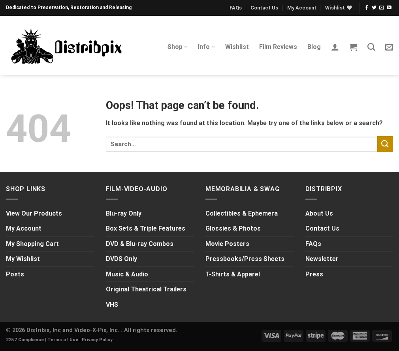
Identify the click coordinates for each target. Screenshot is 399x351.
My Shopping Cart (32, 244)
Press (314, 274)
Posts (15, 274)
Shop (178, 47)
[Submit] (385, 144)
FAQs (236, 8)
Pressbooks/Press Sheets (244, 259)
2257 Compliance (25, 339)
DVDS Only (121, 259)
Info (206, 47)
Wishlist (237, 47)
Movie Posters (227, 244)
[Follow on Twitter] (374, 8)
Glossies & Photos (233, 228)
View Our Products (34, 213)
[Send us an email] (381, 8)
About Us (319, 213)
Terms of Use (62, 339)
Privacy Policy (97, 339)
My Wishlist (23, 259)
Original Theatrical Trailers (146, 289)
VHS (112, 304)
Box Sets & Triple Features (145, 228)
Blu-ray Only (123, 213)
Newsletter (322, 259)
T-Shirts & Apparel (232, 274)
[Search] (371, 46)
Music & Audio (127, 274)
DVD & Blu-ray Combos (139, 244)
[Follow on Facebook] (366, 8)
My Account (301, 8)
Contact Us (264, 8)
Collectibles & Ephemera (241, 213)
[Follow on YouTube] (389, 8)
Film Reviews (278, 47)
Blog (314, 47)
